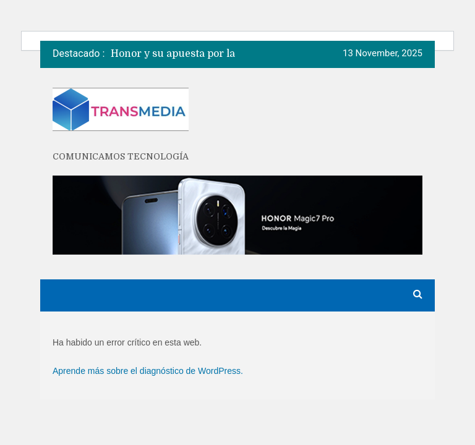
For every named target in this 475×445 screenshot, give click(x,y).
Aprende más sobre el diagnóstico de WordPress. (148, 371)
